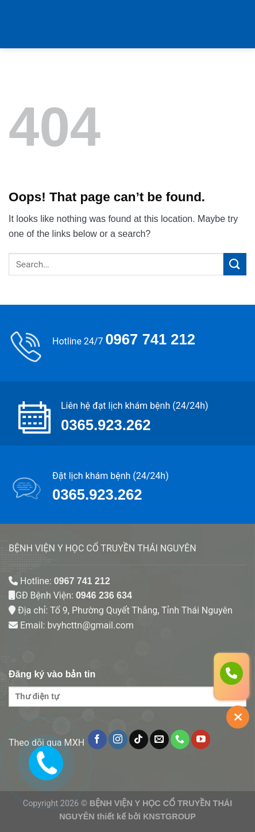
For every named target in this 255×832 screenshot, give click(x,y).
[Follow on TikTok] (138, 739)
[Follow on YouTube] (200, 739)
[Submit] (234, 264)
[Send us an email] (159, 739)
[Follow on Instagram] (118, 739)
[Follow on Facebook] (97, 739)
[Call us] (180, 739)
